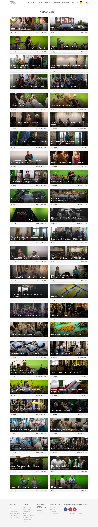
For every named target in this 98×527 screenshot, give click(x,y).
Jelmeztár (25, 513)
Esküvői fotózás (53, 511)
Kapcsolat (75, 2)
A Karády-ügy (39, 510)
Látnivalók (31, 2)
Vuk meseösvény (40, 514)
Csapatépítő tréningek (54, 513)
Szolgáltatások (48, 2)
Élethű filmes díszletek (27, 517)
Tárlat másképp (40, 512)
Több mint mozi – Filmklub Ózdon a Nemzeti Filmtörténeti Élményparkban (15, 515)
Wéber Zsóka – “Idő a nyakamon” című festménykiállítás (27, 509)
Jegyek (63, 2)
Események (57, 2)
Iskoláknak (39, 2)
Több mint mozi (13, 507)
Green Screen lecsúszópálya (28, 515)
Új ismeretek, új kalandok (41, 516)
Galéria (68, 2)
